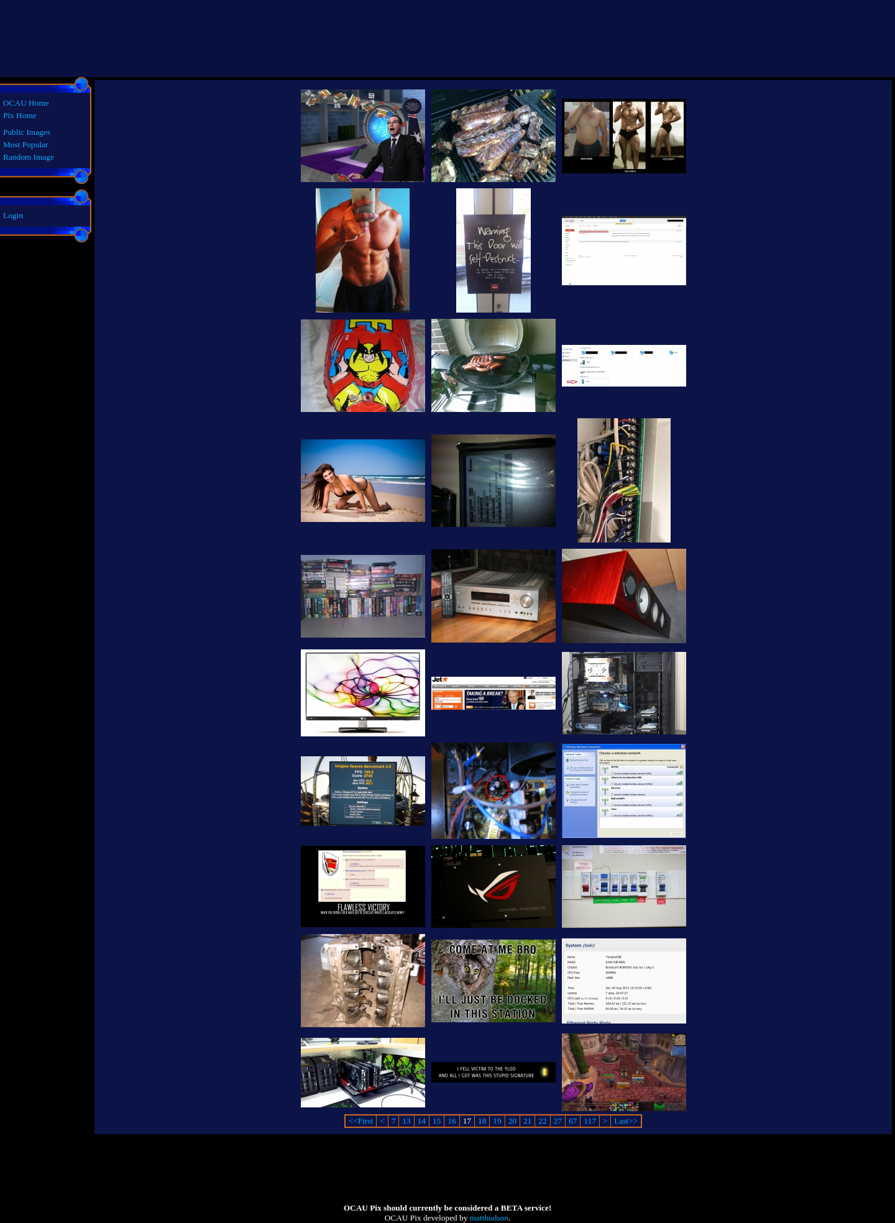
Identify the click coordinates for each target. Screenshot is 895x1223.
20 (512, 1120)
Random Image (28, 157)
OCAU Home (26, 103)
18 (482, 1120)
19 (497, 1120)
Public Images (26, 132)
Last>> (626, 1120)
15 (437, 1120)
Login (13, 215)
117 (590, 1120)
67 (573, 1120)
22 (542, 1120)
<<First (361, 1120)
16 (452, 1120)
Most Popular (25, 144)
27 (558, 1120)
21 (527, 1120)
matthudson (489, 1217)
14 (422, 1120)
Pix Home (20, 115)
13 (406, 1120)
